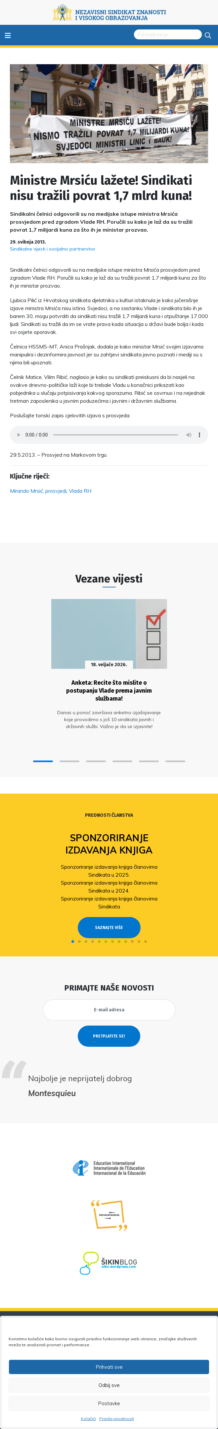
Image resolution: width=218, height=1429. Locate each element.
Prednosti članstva (109, 815)
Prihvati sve (109, 1367)
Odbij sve (109, 1385)
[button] (43, 761)
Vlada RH (80, 490)
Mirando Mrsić (26, 490)
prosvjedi (55, 490)
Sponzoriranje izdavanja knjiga (109, 843)
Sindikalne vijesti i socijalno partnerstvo (52, 249)
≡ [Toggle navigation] (7, 34)
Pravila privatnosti (116, 1418)
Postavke (109, 1403)
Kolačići (88, 1418)
